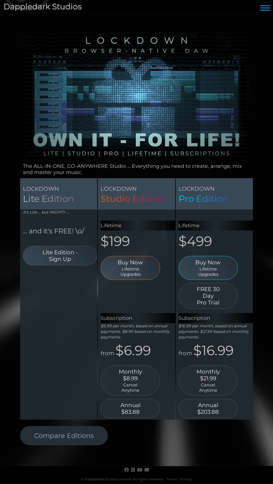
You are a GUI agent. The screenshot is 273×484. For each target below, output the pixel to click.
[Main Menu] (265, 8)
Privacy (186, 479)
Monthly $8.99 (130, 380)
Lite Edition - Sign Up (60, 255)
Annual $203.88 (208, 408)
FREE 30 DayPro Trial (208, 296)
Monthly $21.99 (208, 380)
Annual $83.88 (130, 408)
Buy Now (130, 268)
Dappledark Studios (42, 6)
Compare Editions (64, 436)
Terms (172, 479)
